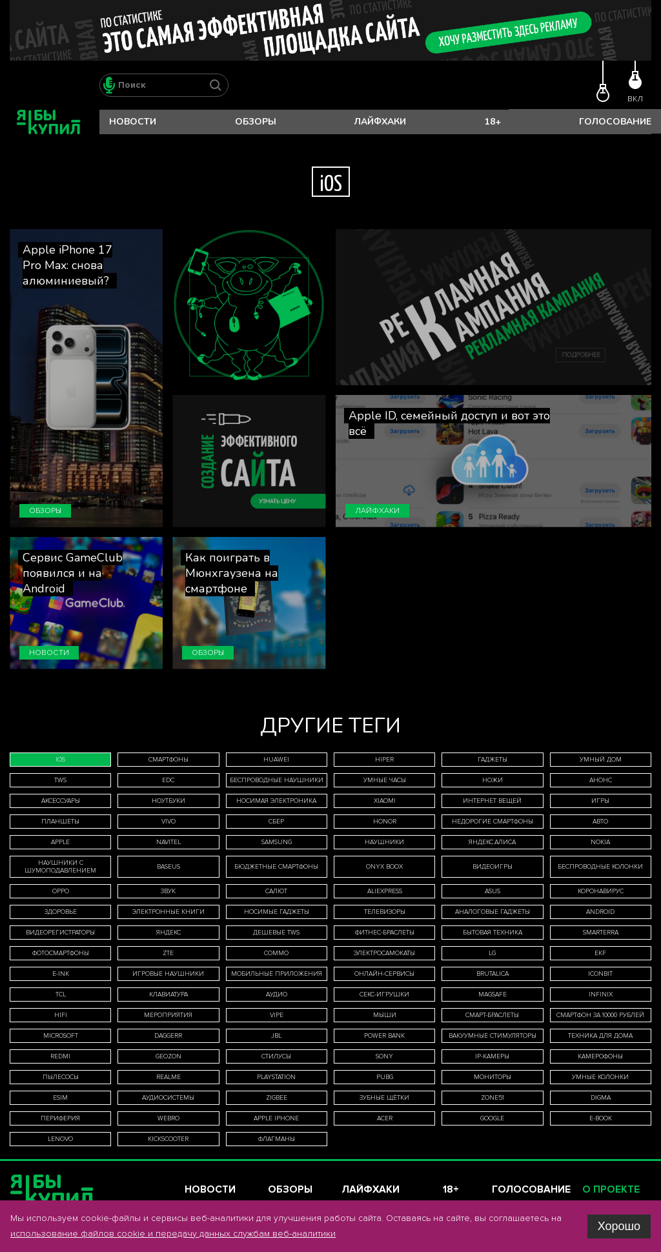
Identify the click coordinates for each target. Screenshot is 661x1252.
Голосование (615, 122)
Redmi (60, 1056)
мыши (384, 1015)
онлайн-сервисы (384, 974)
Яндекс (168, 932)
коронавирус (601, 891)
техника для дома (600, 1036)
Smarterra (600, 932)
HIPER (384, 759)
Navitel (168, 842)
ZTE (168, 953)
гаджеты (492, 759)
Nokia (600, 842)
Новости (132, 122)
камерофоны (600, 1056)
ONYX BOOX (384, 867)
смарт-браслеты (492, 1015)
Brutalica (492, 974)
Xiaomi (385, 801)
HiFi (60, 1015)
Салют (276, 891)
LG (492, 953)
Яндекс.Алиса (492, 842)
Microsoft (60, 1036)
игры (600, 801)
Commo (276, 953)
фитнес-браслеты (384, 932)
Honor (384, 821)
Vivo (168, 821)
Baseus (168, 867)
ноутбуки (168, 801)
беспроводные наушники (276, 780)
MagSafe (492, 994)
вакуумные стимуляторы (492, 1036)
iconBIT (600, 974)
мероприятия (168, 1015)
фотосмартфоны (60, 953)
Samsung (276, 842)
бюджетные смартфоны (276, 867)
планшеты (60, 821)
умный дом (601, 759)
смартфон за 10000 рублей (600, 1015)
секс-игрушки (384, 994)
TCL (61, 994)
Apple (60, 842)
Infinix (601, 994)
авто (600, 821)
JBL (276, 1036)
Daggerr (168, 1036)
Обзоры (255, 122)
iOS (60, 759)
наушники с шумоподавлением (60, 866)
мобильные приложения (276, 974)
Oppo (60, 891)
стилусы (276, 1056)
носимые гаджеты (276, 912)
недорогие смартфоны (492, 821)
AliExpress (384, 891)
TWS (60, 780)
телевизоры (384, 912)
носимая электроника (276, 801)
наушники (384, 842)
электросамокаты (384, 953)
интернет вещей (492, 801)
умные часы (384, 780)
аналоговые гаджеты (492, 912)
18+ (493, 122)
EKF (600, 953)
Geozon (168, 1056)
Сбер (276, 821)
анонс (600, 780)
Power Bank (384, 1036)
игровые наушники (168, 974)
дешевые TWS (276, 932)
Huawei (276, 759)
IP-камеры (492, 1056)
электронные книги (168, 912)
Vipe (276, 1015)
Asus (492, 891)
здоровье (61, 912)
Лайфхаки (380, 122)
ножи (492, 780)
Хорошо (619, 1226)
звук (168, 891)
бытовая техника (492, 932)
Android (600, 912)
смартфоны (168, 759)
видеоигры (493, 867)
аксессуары (60, 801)
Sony (384, 1056)
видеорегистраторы (60, 932)
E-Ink (60, 974)
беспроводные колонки (600, 867)
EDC (168, 780)
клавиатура (168, 994)
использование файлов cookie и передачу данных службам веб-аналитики (173, 1233)
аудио (276, 994)
